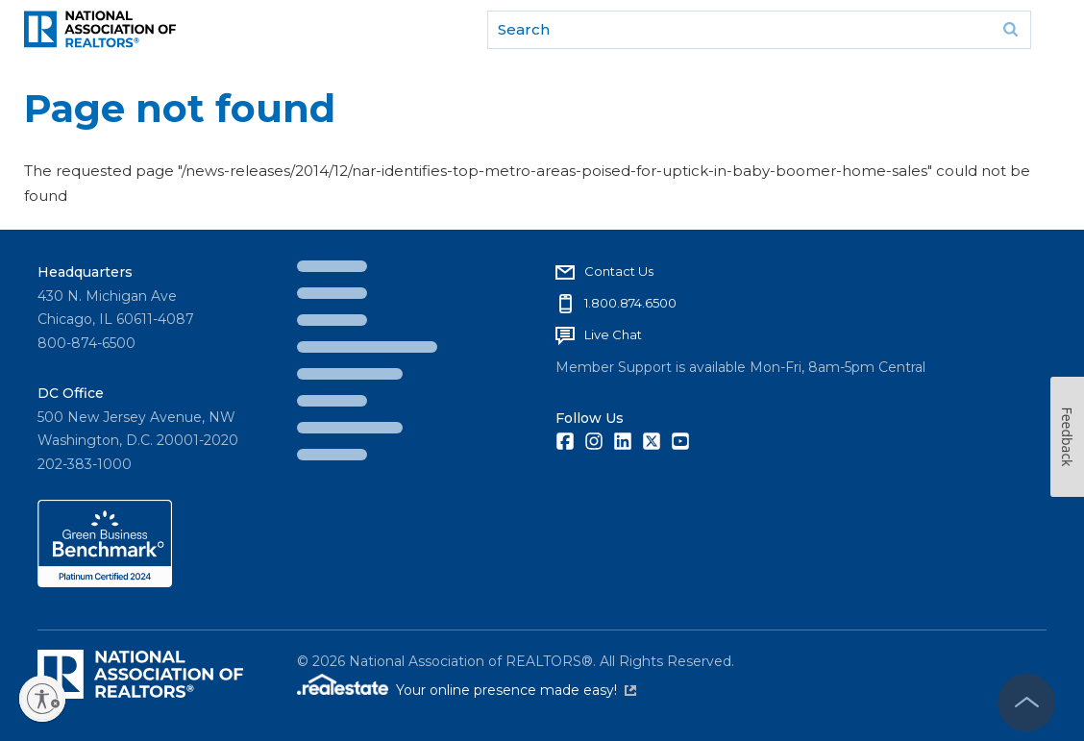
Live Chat (613, 334)
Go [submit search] (1010, 30)
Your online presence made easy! (516, 690)
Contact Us (618, 271)
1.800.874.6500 (630, 302)
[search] (759, 30)
